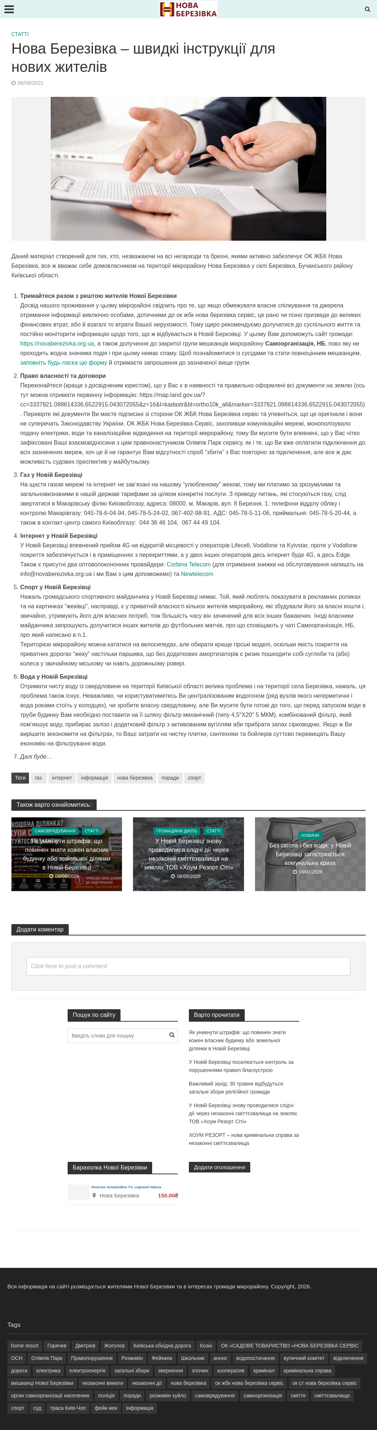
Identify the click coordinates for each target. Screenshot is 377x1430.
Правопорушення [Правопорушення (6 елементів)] (92, 1358)
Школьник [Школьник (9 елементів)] (193, 1358)
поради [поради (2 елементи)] (132, 1395)
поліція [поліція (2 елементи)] (106, 1395)
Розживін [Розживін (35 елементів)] (132, 1358)
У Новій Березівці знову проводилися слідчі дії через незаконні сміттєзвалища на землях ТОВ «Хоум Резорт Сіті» (188, 854)
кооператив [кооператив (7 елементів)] (230, 1371)
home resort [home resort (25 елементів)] (25, 1346)
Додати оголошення (221, 1167)
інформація (94, 778)
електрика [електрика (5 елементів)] (48, 1371)
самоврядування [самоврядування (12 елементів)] (215, 1395)
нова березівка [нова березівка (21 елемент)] (189, 1383)
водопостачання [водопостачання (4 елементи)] (255, 1358)
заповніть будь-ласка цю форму (63, 363)
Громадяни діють (176, 831)
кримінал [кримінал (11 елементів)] (264, 1371)
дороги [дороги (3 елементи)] (19, 1371)
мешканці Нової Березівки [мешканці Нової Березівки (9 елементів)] (42, 1383)
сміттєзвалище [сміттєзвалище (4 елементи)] (332, 1395)
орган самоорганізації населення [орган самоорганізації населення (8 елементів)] (50, 1395)
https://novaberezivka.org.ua (57, 343)
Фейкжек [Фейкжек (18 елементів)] (162, 1358)
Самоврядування (54, 831)
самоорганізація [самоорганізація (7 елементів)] (263, 1395)
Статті (20, 34)
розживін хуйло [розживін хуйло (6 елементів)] (168, 1395)
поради (170, 778)
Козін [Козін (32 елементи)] (206, 1346)
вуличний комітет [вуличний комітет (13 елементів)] (304, 1358)
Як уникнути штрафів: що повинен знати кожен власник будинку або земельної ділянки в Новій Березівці (66, 854)
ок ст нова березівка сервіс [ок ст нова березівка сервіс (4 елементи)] (324, 1383)
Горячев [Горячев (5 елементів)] (57, 1346)
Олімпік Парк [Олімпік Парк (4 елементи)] (46, 1358)
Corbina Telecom (189, 564)
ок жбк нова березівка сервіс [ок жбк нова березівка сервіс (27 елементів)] (249, 1383)
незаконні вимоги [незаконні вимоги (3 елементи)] (102, 1383)
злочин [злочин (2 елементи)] (200, 1371)
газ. (39, 778)
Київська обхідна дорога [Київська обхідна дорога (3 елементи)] (162, 1346)
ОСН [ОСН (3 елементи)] (16, 1358)
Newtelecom (197, 574)
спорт (194, 778)
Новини (310, 836)
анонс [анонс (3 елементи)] (220, 1358)
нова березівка (135, 778)
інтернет (62, 778)
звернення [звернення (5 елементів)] (170, 1371)
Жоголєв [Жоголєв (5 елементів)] (114, 1346)
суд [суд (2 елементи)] (37, 1408)
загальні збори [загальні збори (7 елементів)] (131, 1371)
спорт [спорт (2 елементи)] (17, 1408)
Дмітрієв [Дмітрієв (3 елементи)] (85, 1346)
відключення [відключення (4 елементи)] (348, 1358)
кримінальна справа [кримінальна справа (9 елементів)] (307, 1371)
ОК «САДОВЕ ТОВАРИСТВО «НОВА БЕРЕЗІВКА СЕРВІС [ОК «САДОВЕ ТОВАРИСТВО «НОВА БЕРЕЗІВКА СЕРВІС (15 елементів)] (290, 1346)
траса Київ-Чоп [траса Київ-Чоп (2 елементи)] (68, 1408)
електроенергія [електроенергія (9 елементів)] (87, 1371)
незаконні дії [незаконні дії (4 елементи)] (147, 1383)
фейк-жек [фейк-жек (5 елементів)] (106, 1408)
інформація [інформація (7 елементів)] (139, 1408)
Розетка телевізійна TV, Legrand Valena (128, 1187)
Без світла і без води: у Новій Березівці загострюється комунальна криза (310, 854)
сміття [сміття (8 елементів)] (298, 1395)
